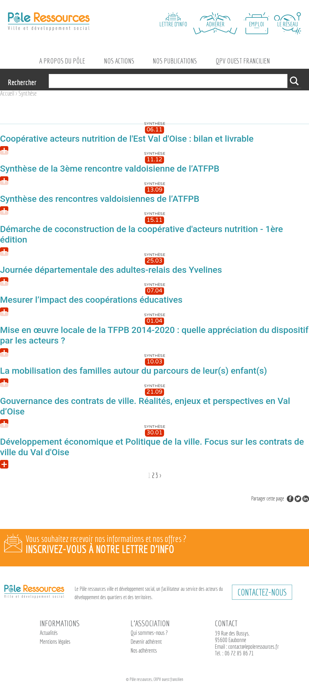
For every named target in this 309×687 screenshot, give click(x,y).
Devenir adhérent (146, 641)
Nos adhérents (144, 650)
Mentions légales (55, 641)
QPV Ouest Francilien (243, 61)
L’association (150, 623)
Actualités (49, 632)
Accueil (7, 93)
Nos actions (119, 61)
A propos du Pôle (62, 61)
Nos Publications (175, 61)
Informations (60, 623)
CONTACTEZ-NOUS (262, 592)
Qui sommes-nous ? (149, 632)
